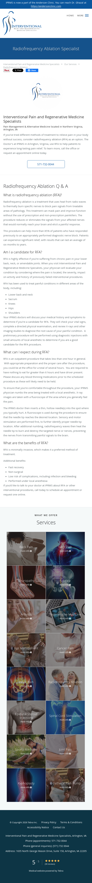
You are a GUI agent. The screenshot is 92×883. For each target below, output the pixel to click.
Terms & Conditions (71, 822)
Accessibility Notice (38, 827)
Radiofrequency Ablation (15, 67)
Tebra (60, 870)
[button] (87, 15)
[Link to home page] (29, 23)
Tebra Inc (32, 822)
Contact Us (59, 827)
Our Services (70, 64)
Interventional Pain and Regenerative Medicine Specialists (31, 64)
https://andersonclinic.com (46, 6)
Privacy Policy (48, 822)
